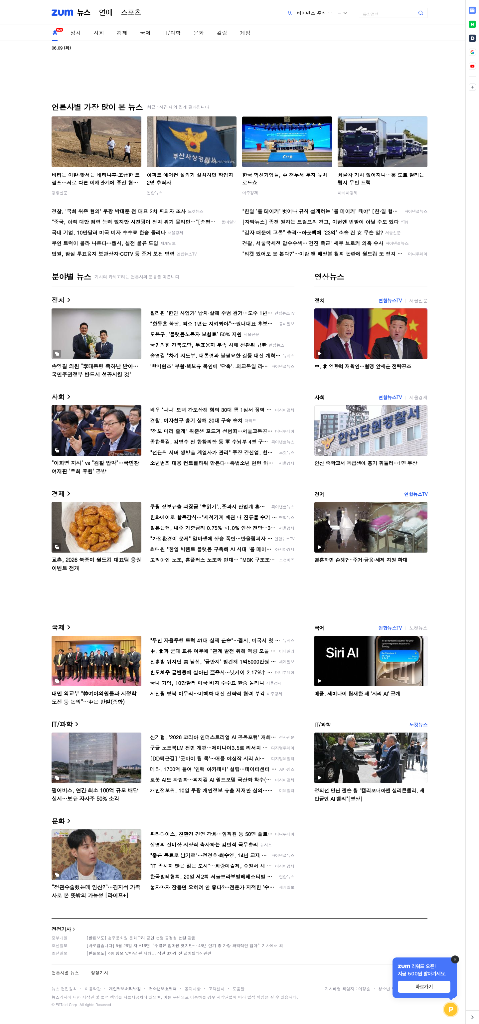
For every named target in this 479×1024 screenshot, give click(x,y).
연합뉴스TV (389, 300)
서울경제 (418, 397)
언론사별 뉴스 (65, 972)
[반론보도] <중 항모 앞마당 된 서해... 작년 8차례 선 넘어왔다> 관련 (149, 953)
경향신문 (60, 192)
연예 (105, 12)
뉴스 (83, 12)
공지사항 (193, 988)
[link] (472, 10)
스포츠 (131, 12)
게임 (245, 33)
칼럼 (222, 33)
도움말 (238, 988)
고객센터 (217, 988)
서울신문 (418, 300)
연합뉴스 (155, 192)
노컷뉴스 (418, 627)
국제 (145, 33)
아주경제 (250, 192)
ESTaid (62, 1004)
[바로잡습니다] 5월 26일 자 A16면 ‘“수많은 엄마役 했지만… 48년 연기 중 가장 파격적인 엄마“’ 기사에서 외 (184, 945)
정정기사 (61, 929)
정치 (75, 33)
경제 (122, 33)
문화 (198, 33)
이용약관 (93, 988)
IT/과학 (172, 33)
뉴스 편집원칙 (64, 988)
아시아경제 (348, 192)
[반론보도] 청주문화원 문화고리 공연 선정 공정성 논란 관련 (141, 937)
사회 (98, 33)
